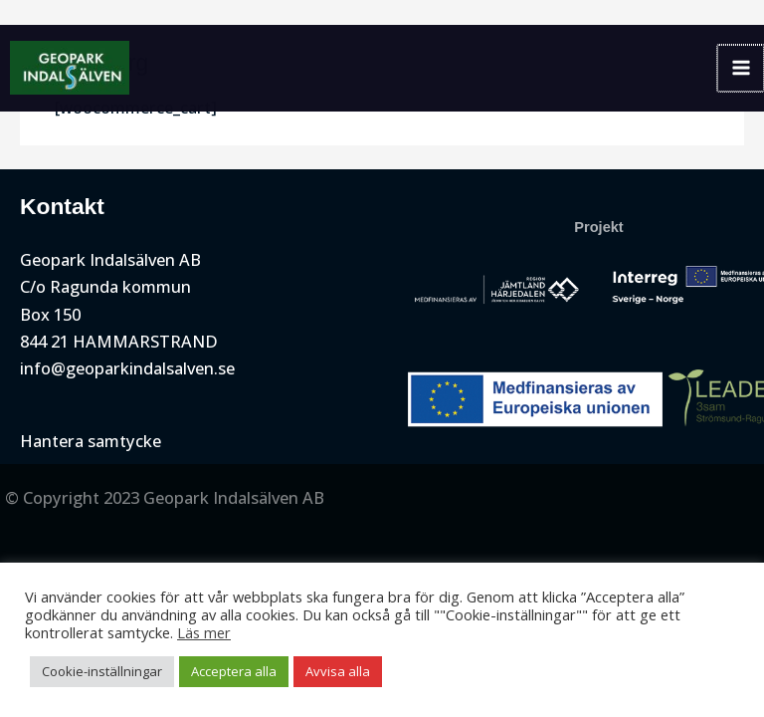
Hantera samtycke (90, 440)
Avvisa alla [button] (337, 671)
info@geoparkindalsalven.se (127, 368)
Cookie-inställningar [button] (102, 671)
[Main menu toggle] (740, 68)
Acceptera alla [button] (234, 671)
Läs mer (204, 632)
